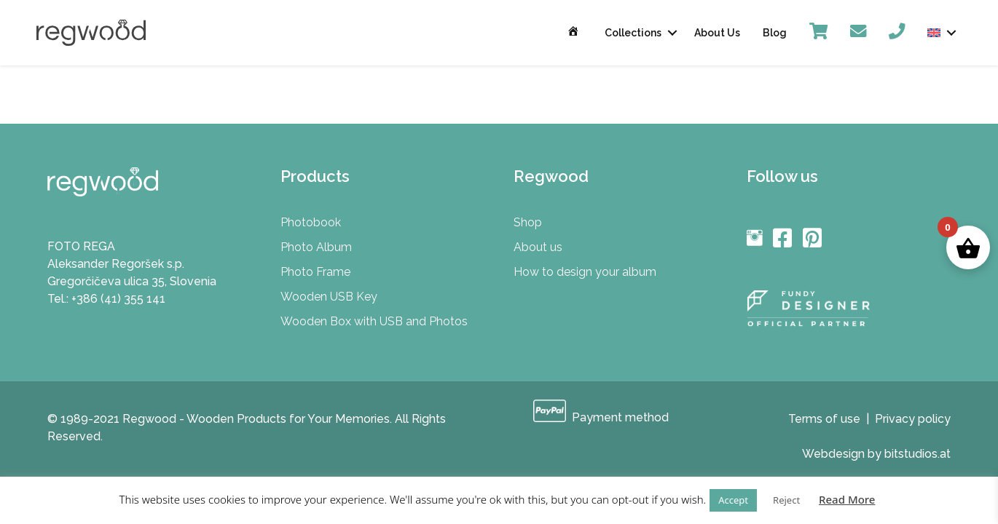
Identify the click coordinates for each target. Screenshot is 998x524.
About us (538, 247)
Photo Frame (315, 272)
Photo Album (316, 247)
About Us (717, 33)
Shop (528, 222)
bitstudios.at (917, 454)
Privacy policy (913, 419)
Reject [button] (786, 500)
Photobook (310, 222)
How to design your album (585, 272)
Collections (633, 33)
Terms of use (824, 419)
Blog (775, 33)
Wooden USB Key (328, 296)
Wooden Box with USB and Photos (374, 321)
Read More (847, 499)
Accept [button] (733, 500)
